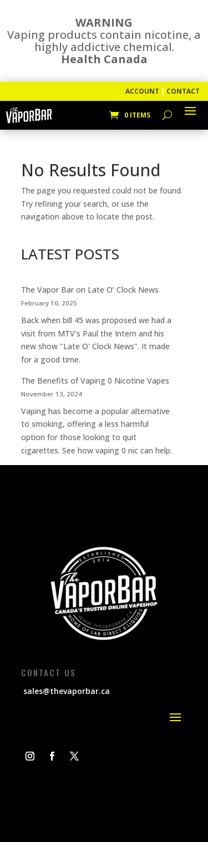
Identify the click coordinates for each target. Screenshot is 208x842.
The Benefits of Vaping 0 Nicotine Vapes (95, 380)
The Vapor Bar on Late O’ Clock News (90, 289)
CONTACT (183, 91)
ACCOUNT (142, 91)
